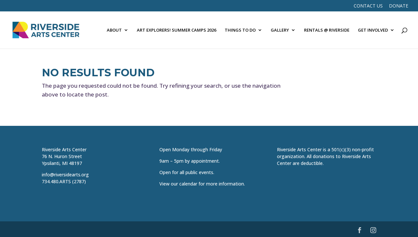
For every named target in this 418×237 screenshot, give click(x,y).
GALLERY (280, 30)
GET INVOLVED (373, 30)
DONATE (398, 6)
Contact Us (368, 6)
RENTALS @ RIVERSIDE (326, 30)
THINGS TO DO (240, 30)
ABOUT (114, 30)
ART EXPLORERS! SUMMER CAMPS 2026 (176, 30)
